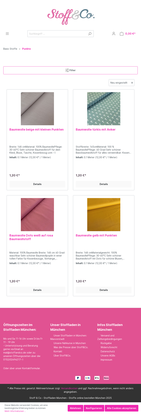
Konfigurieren (94, 408)
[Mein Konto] (114, 33)
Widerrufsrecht (109, 347)
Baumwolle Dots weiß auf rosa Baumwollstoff (31, 237)
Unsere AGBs (108, 355)
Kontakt (58, 351)
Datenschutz (108, 351)
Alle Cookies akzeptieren (121, 408)
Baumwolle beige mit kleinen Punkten (36, 129)
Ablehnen (75, 408)
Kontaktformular (31, 368)
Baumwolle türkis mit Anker (96, 129)
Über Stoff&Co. (62, 355)
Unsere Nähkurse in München (70, 343)
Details (37, 184)
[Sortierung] (121, 82)
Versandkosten (69, 388)
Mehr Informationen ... (15, 411)
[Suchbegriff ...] (56, 33)
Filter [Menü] (70, 70)
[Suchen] (90, 33)
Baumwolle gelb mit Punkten (96, 235)
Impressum (106, 359)
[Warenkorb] (128, 33)
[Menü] (7, 33)
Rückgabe (106, 343)
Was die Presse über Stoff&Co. (71, 347)
